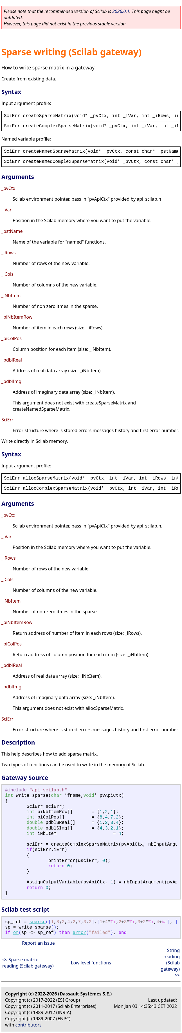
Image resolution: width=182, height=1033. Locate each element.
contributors (28, 1025)
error (79, 932)
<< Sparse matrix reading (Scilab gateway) (27, 963)
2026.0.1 (120, 11)
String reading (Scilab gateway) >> (170, 962)
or (16, 932)
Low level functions (91, 963)
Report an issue (38, 943)
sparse (37, 922)
